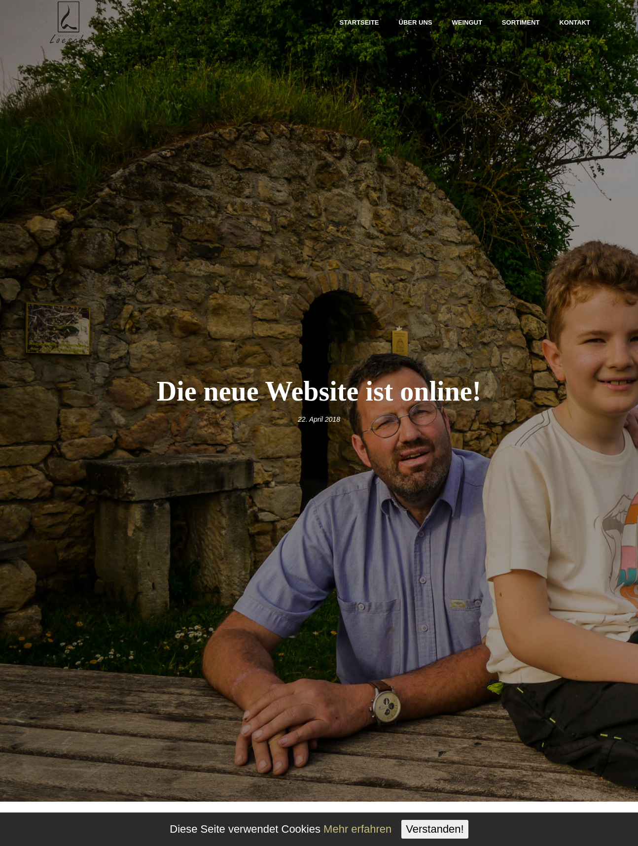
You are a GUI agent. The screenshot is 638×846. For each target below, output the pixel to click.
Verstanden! (434, 829)
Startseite (359, 22)
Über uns (415, 22)
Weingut (467, 22)
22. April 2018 (319, 419)
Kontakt (574, 22)
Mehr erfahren (357, 829)
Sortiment (521, 22)
